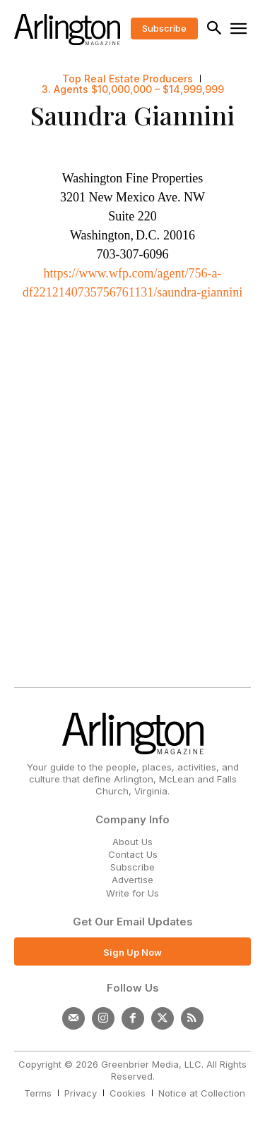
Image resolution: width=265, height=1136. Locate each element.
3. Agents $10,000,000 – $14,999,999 (133, 89)
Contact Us (133, 854)
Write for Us (132, 893)
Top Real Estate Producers (127, 79)
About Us (132, 841)
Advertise (132, 879)
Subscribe (132, 867)
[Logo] (67, 29)
